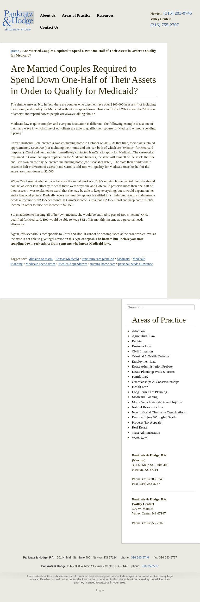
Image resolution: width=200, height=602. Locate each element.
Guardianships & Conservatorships (155, 382)
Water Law (139, 437)
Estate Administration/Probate (152, 366)
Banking (137, 341)
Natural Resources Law (148, 407)
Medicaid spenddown (73, 264)
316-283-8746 (140, 557)
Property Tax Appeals (146, 422)
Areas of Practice (76, 15)
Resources (105, 15)
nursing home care (102, 264)
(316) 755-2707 (165, 24)
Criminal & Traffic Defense (151, 356)
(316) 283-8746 (178, 13)
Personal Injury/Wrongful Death (154, 417)
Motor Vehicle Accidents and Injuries (157, 402)
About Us (47, 15)
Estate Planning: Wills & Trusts (153, 372)
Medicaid (123, 259)
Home (15, 51)
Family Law (140, 376)
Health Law (140, 387)
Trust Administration (146, 433)
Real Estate (139, 427)
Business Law (141, 346)
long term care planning (98, 259)
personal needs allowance (135, 264)
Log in (100, 590)
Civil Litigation (142, 351)
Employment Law (144, 361)
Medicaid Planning (145, 397)
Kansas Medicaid (67, 259)
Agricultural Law (143, 336)
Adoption (138, 331)
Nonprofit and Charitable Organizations (159, 412)
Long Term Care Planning (149, 392)
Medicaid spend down (40, 264)
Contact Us (49, 27)
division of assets (41, 259)
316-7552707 (150, 566)
